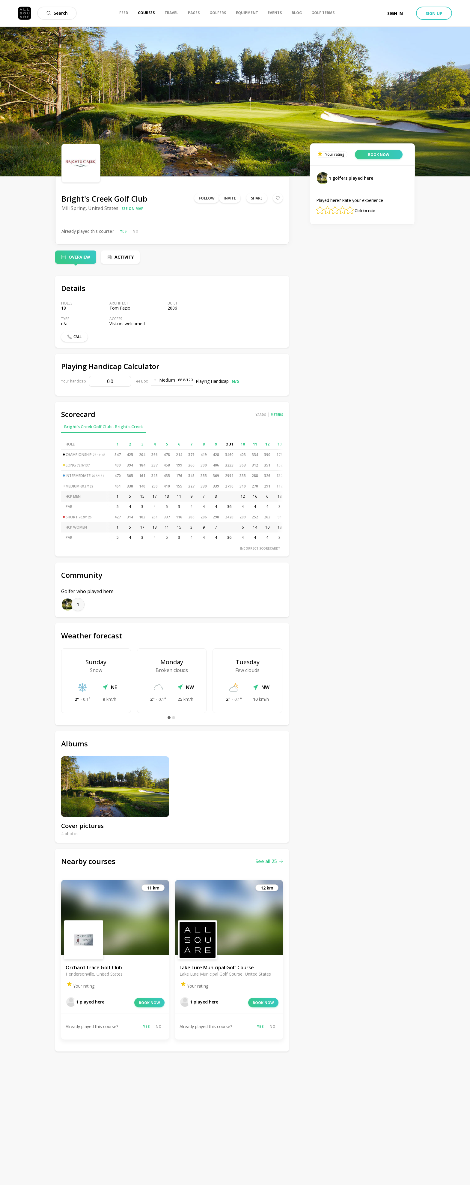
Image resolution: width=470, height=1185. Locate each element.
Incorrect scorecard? (260, 548)
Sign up (434, 13)
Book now (149, 1002)
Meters (277, 414)
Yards (261, 414)
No (135, 231)
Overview (79, 257)
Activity (124, 257)
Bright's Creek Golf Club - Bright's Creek (103, 426)
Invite (230, 198)
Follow (207, 198)
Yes (123, 231)
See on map (132, 208)
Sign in (395, 13)
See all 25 (269, 861)
